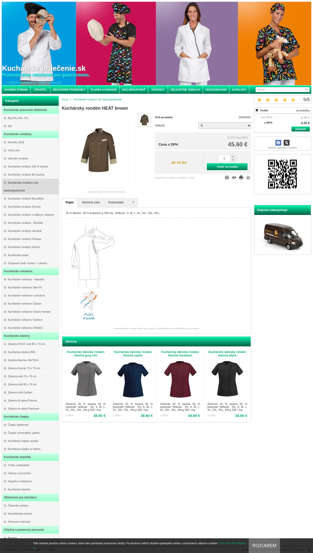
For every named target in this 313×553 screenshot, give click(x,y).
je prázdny (303, 110)
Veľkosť (160, 125)
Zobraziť (300, 129)
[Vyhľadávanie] (283, 89)
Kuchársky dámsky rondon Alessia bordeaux (180, 353)
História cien (91, 202)
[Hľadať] (306, 89)
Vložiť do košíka (227, 166)
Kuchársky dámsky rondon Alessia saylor (133, 353)
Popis (70, 202)
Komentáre (116, 202)
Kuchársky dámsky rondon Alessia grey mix (85, 353)
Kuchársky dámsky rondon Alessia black (227, 353)
